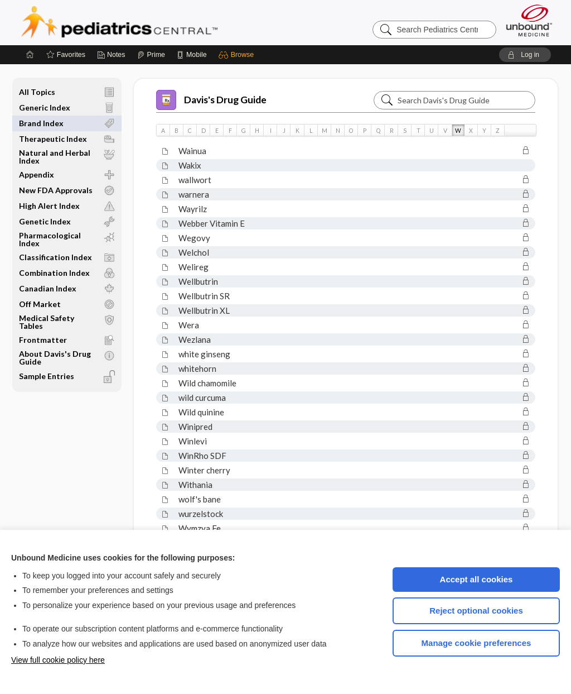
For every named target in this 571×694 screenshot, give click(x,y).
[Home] (30, 54)
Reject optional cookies (476, 610)
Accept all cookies (476, 579)
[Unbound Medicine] (529, 20)
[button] (238, 54)
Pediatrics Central (159, 22)
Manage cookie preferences (476, 643)
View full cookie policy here (58, 659)
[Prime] (151, 54)
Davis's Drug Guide (211, 100)
